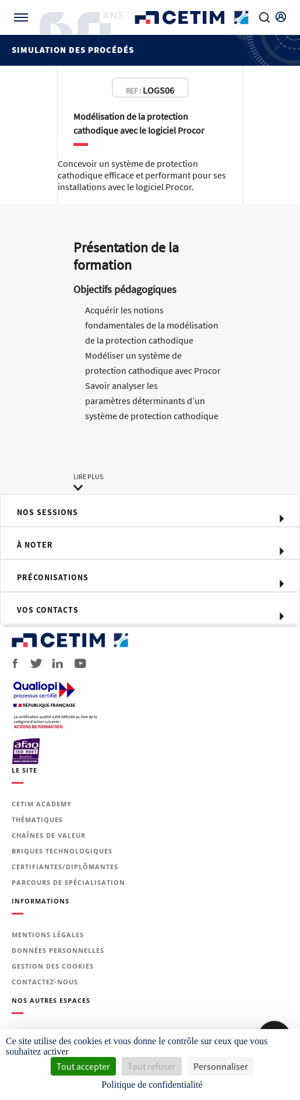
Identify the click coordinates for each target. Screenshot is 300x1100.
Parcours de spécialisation (68, 882)
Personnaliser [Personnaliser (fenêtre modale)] (220, 1066)
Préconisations (53, 577)
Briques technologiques (62, 851)
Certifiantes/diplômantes (65, 866)
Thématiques (37, 819)
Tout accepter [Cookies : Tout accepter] (83, 1066)
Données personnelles (58, 950)
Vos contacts (48, 610)
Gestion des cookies (53, 966)
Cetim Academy (42, 803)
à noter (35, 545)
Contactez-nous (45, 981)
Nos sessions (47, 512)
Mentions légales (48, 934)
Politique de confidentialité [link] (151, 1085)
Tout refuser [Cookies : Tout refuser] (152, 1066)
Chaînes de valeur (49, 835)
